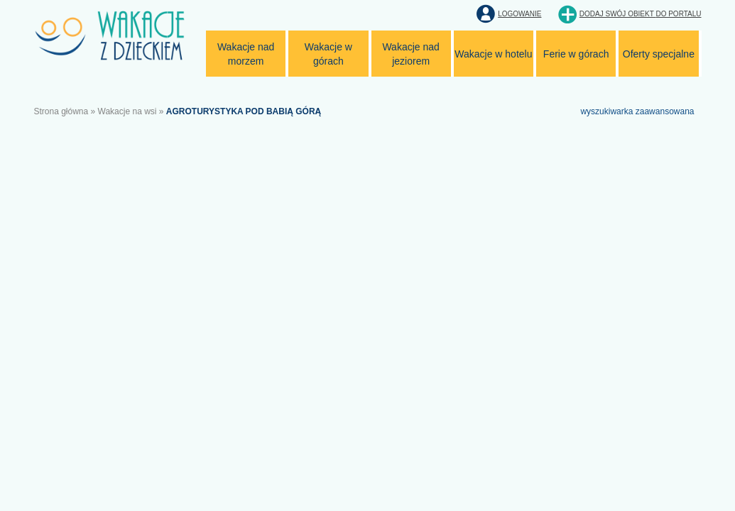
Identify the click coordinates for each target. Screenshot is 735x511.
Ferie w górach (576, 54)
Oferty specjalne (659, 54)
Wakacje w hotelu (493, 54)
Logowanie (519, 14)
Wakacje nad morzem (245, 54)
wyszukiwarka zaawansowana (637, 111)
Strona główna (61, 111)
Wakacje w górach (328, 54)
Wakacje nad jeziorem (410, 54)
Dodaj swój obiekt (640, 14)
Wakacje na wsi (127, 111)
